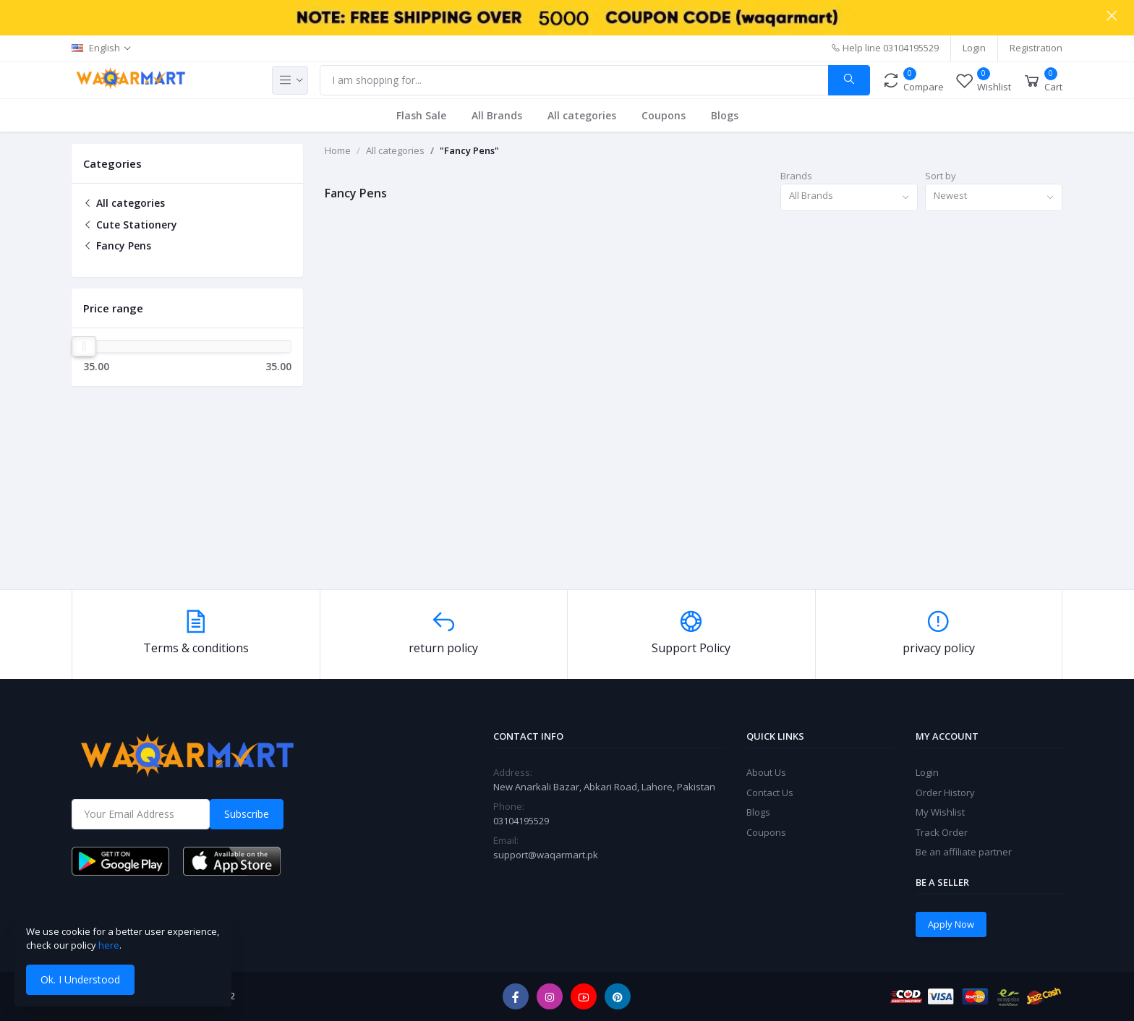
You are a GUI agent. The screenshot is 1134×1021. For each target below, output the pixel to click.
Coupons (663, 115)
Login (974, 47)
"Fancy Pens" (469, 150)
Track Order (942, 832)
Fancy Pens (117, 245)
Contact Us (769, 792)
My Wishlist (940, 812)
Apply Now (951, 924)
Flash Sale (421, 115)
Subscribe (246, 814)
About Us (766, 772)
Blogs (724, 115)
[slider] (84, 346)
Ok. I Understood (80, 979)
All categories (581, 115)
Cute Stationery (130, 224)
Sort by (940, 175)
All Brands (497, 115)
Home (338, 150)
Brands (796, 175)
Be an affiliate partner (964, 851)
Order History (945, 792)
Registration (1036, 47)
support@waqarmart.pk (545, 854)
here (108, 945)
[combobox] (849, 198)
